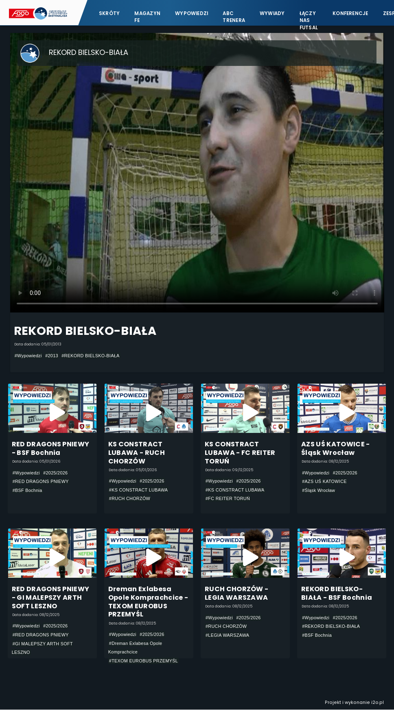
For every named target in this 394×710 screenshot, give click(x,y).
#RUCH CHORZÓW (129, 498)
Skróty (109, 13)
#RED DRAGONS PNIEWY (41, 481)
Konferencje (350, 13)
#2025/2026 (55, 472)
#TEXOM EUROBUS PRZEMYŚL (143, 660)
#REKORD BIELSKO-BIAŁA (90, 355)
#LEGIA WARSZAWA (227, 635)
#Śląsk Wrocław (318, 490)
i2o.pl (377, 702)
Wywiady (272, 13)
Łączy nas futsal (309, 16)
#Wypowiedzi (28, 355)
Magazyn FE (147, 16)
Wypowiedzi (191, 13)
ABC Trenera (234, 16)
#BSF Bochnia (27, 490)
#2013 (51, 355)
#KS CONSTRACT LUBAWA (138, 489)
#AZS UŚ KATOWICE (324, 481)
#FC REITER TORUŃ (228, 498)
